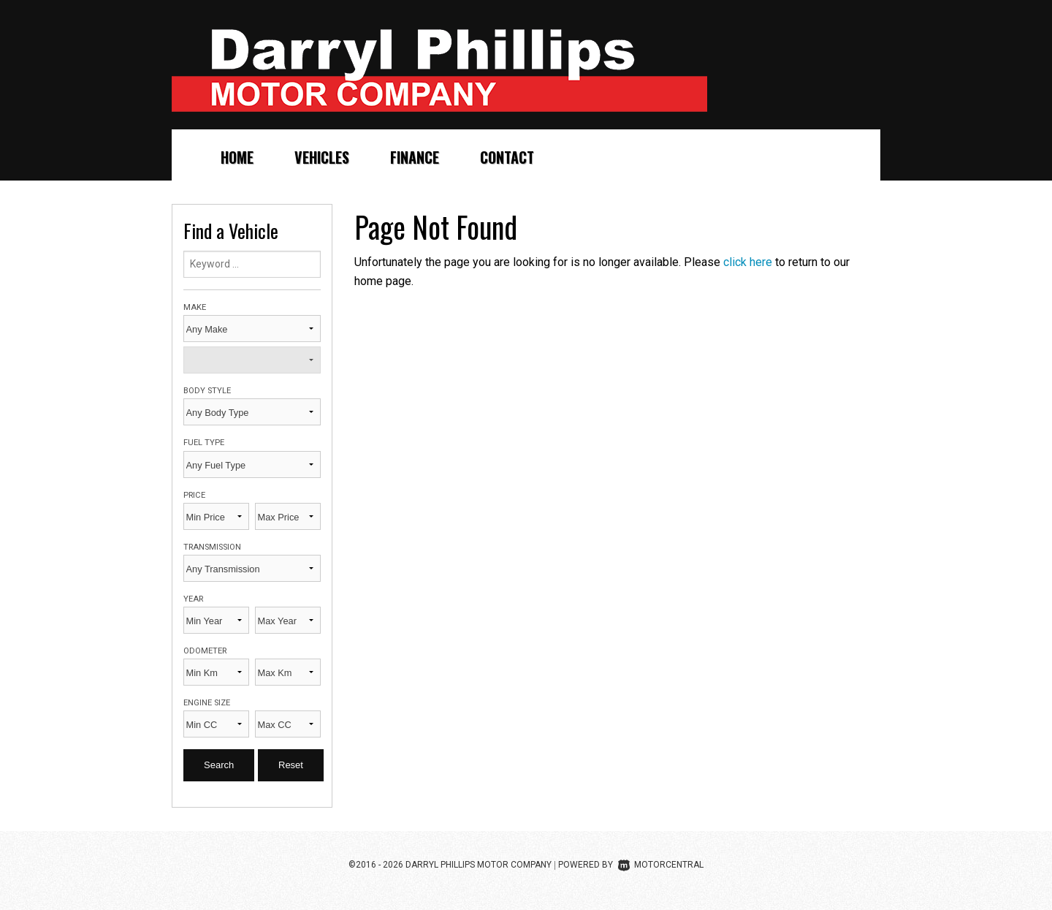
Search (219, 764)
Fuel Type (203, 442)
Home (237, 157)
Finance (414, 157)
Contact (507, 157)
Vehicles (321, 157)
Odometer (204, 651)
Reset (290, 764)
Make (194, 307)
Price (194, 495)
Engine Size (206, 703)
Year (193, 599)
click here (747, 262)
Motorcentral (661, 865)
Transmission (212, 547)
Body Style (207, 390)
